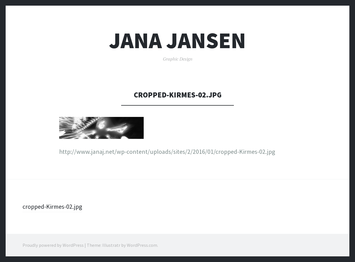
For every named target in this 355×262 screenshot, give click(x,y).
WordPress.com (142, 245)
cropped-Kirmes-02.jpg (52, 206)
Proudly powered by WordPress (53, 245)
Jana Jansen (177, 40)
